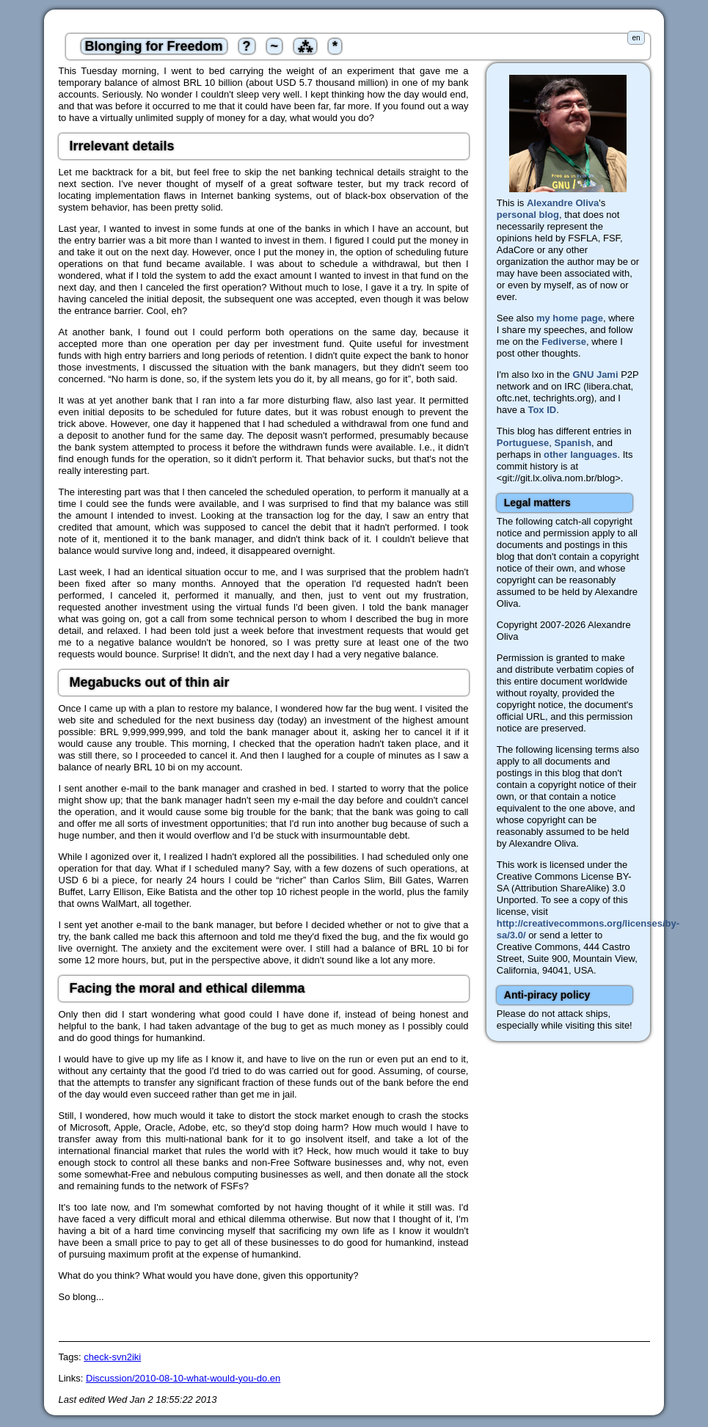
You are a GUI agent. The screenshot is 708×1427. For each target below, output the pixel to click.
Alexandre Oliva (563, 202)
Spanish (573, 442)
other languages (580, 454)
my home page (569, 318)
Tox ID (542, 409)
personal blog (528, 214)
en (636, 38)
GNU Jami (595, 374)
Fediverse (563, 341)
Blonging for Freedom (154, 46)
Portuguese (523, 442)
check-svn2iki (112, 1356)
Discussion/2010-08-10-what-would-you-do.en (183, 1378)
